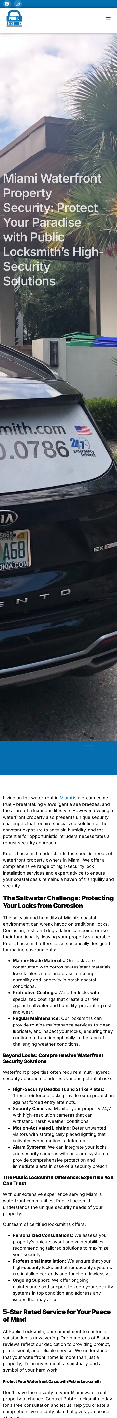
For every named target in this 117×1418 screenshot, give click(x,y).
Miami (66, 797)
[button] (108, 19)
